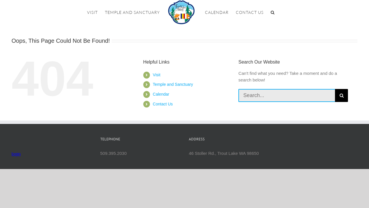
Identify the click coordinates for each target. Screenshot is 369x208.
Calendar (161, 94)
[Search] (341, 95)
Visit (156, 75)
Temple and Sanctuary (173, 84)
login (16, 153)
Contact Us (163, 104)
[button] (286, 12)
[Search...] (286, 95)
